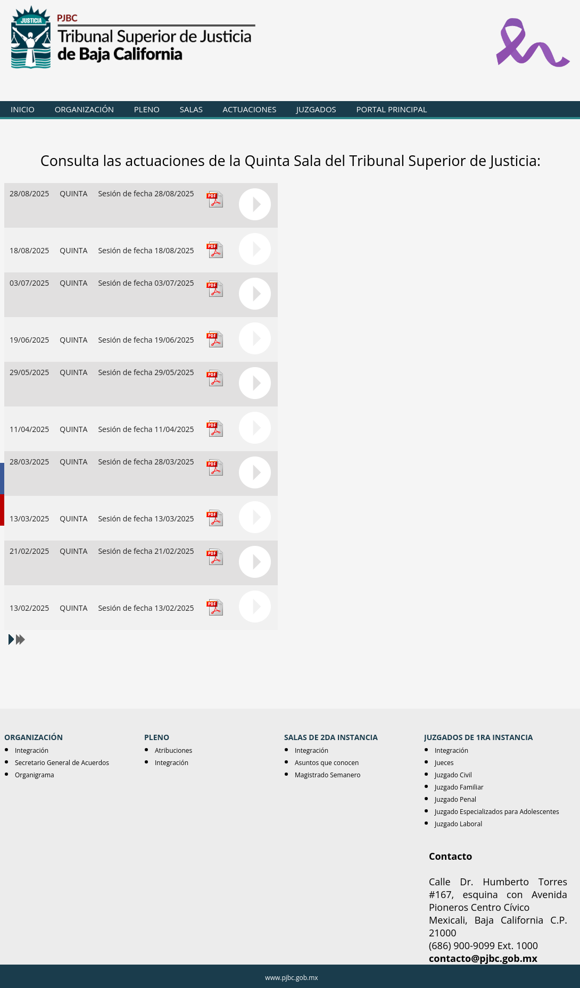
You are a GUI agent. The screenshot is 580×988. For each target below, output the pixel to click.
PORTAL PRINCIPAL (391, 109)
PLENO (147, 109)
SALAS (191, 109)
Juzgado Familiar (459, 787)
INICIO (23, 109)
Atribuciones (173, 750)
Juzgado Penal (455, 799)
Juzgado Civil (453, 774)
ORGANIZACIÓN (84, 109)
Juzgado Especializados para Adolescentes (497, 811)
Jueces (444, 762)
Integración (31, 750)
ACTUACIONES (250, 109)
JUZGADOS (316, 109)
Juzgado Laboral (458, 823)
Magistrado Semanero (328, 774)
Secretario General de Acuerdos (62, 762)
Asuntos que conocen (327, 762)
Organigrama (34, 774)
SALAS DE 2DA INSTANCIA (331, 737)
